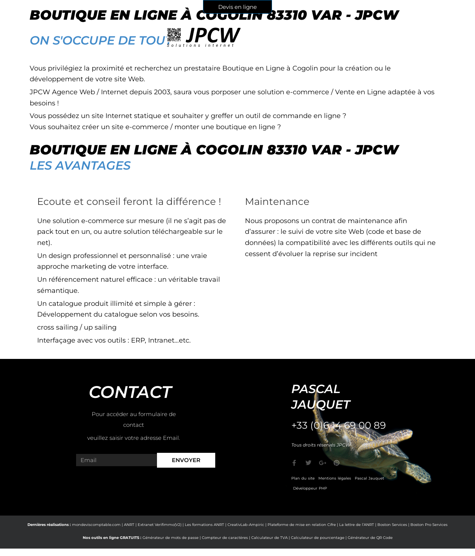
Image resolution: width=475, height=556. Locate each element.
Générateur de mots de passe (170, 537)
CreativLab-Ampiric (245, 524)
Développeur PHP (310, 488)
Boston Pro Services (429, 524)
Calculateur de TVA (269, 537)
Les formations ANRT (204, 524)
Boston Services (392, 524)
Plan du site (303, 478)
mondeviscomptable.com (96, 524)
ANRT (129, 524)
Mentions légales (334, 478)
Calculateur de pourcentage (317, 537)
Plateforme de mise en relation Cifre (302, 524)
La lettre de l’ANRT (356, 524)
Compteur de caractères (225, 537)
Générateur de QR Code (370, 537)
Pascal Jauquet (369, 478)
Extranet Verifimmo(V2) (159, 524)
